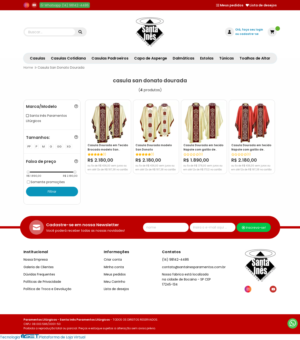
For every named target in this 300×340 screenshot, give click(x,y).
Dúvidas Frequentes (39, 274)
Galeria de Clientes (38, 267)
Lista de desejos (261, 5)
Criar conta (113, 259)
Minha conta (114, 267)
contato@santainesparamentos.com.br (194, 267)
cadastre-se (249, 34)
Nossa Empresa (35, 259)
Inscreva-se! (254, 227)
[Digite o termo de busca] (50, 32)
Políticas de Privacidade (42, 281)
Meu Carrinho (114, 281)
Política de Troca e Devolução (47, 289)
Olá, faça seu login (249, 29)
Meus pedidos (229, 5)
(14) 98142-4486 (175, 259)
